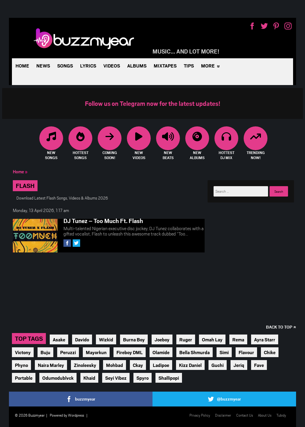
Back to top (279, 327)
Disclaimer (223, 415)
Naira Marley (51, 365)
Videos (111, 65)
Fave (259, 365)
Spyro (142, 378)
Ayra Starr (264, 339)
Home (22, 65)
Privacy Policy (199, 415)
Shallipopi (168, 378)
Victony (23, 352)
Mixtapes (165, 65)
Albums (137, 65)
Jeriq (239, 365)
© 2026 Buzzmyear (30, 415)
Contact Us (244, 415)
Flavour (246, 352)
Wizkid (106, 339)
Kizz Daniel (190, 365)
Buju (45, 352)
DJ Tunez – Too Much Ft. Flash (103, 220)
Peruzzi (68, 352)
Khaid (89, 378)
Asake (59, 339)
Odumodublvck (58, 378)
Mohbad (114, 365)
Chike (270, 352)
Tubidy (281, 415)
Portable (23, 378)
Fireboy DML (129, 352)
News (43, 65)
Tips (189, 65)
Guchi (217, 365)
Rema (238, 339)
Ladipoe (161, 365)
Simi (224, 352)
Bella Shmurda (194, 352)
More (208, 65)
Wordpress (76, 415)
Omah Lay (212, 339)
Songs (65, 65)
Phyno (21, 365)
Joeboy (162, 339)
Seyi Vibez (116, 378)
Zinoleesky (85, 365)
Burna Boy (134, 339)
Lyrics (88, 65)
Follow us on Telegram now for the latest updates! (152, 103)
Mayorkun (96, 352)
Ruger (185, 339)
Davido (82, 339)
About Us (264, 415)
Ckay (138, 365)
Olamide (160, 352)
